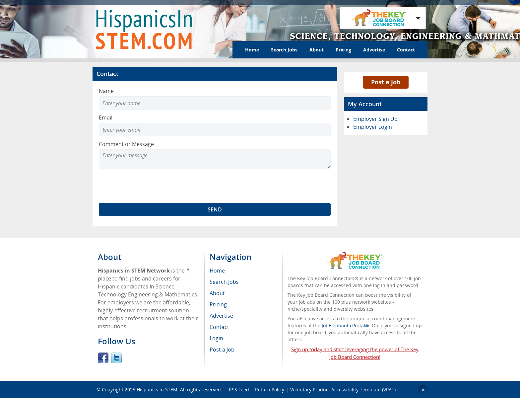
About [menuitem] (217, 293)
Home (252, 49)
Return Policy (269, 389)
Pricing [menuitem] (218, 304)
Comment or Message (126, 144)
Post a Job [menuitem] (222, 349)
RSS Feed (239, 389)
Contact (406, 49)
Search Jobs (284, 49)
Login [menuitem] (216, 338)
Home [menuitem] (217, 270)
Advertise (374, 49)
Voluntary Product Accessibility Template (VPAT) (343, 389)
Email (105, 117)
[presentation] (149, 186)
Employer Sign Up (375, 118)
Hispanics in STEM (157, 389)
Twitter (116, 358)
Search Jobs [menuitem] (224, 281)
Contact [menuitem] (219, 327)
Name (106, 91)
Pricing (343, 49)
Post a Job (385, 82)
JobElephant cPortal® (345, 325)
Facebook (103, 358)
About (316, 49)
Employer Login (372, 126)
